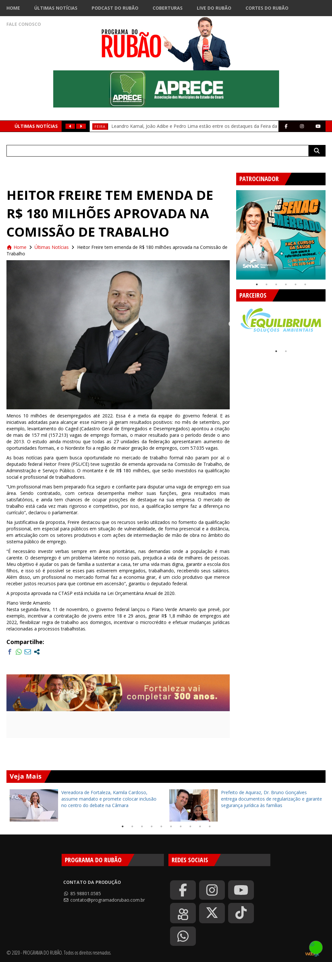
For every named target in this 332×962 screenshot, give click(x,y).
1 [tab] (257, 284)
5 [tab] (295, 284)
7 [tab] (180, 826)
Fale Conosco (23, 24)
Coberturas (168, 8)
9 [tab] (200, 826)
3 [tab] (276, 284)
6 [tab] (305, 284)
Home (13, 8)
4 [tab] (286, 284)
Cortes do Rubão (267, 8)
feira (100, 126)
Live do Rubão (214, 8)
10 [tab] (209, 826)
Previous (231, 232)
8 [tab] (190, 826)
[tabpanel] (281, 235)
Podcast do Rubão (115, 8)
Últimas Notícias (55, 8)
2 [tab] (266, 284)
